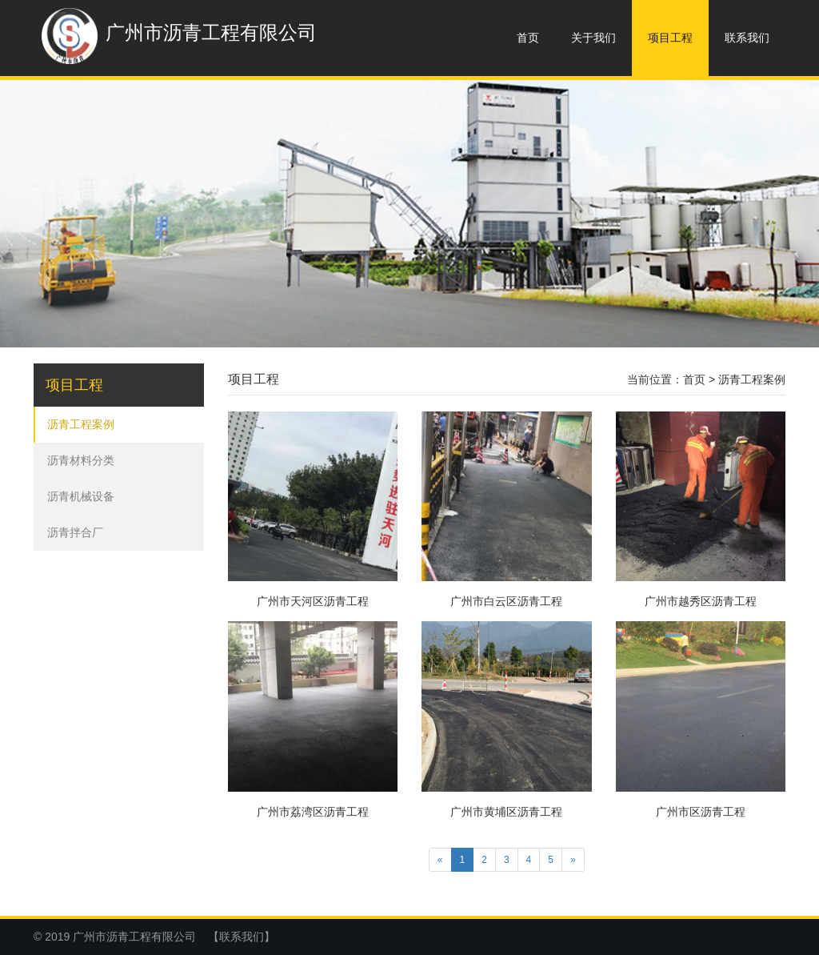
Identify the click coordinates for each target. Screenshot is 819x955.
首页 (528, 37)
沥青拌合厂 (75, 532)
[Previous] (440, 860)
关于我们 (593, 37)
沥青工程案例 (80, 424)
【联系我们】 (241, 936)
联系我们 (747, 37)
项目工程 (670, 37)
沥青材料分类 (80, 460)
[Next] (573, 860)
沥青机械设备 (80, 496)
